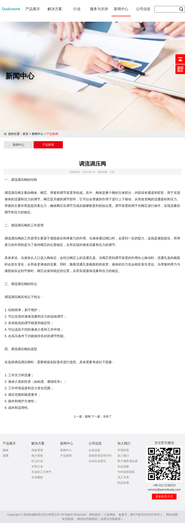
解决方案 (55, 9)
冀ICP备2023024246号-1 (146, 514)
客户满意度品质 (127, 461)
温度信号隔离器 (110, 518)
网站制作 (95, 514)
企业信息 (94, 450)
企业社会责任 (97, 461)
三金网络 (109, 514)
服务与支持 (99, 9)
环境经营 (123, 450)
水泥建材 (37, 477)
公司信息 (143, 9)
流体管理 (37, 450)
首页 (25, 133)
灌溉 (5, 455)
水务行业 (37, 466)
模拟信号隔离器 (87, 518)
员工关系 (123, 477)
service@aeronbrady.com (164, 489)
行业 (77, 9)
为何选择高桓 (126, 471)
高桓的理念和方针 (100, 455)
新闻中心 (121, 9)
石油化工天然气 (41, 471)
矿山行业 (37, 461)
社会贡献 (123, 466)
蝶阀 (88, 416)
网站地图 (172, 514)
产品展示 (32, 9)
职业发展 (123, 482)
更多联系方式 (164, 496)
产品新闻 (48, 144)
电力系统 (37, 455)
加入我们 (123, 443)
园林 (5, 450)
